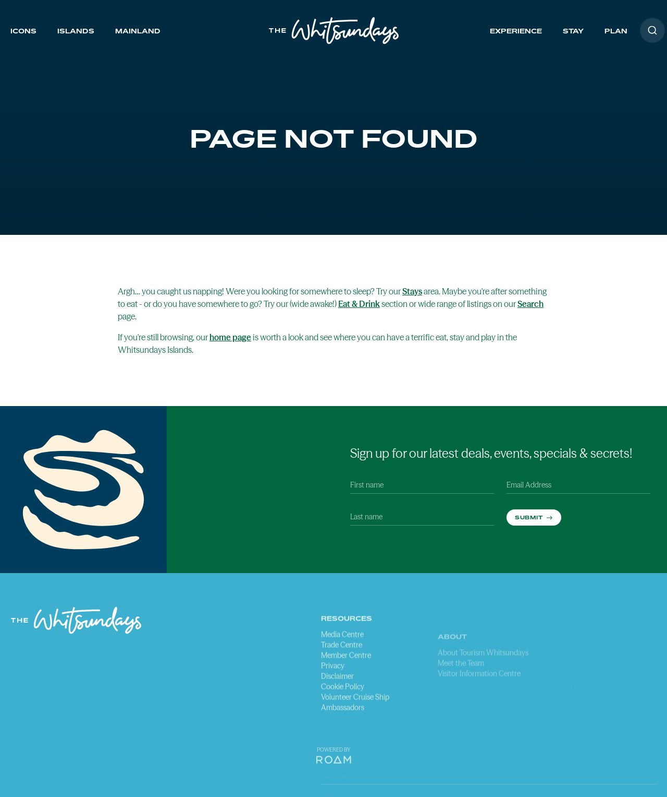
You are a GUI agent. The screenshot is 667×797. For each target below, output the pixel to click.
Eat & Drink (359, 304)
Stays (412, 291)
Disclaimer (337, 704)
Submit (530, 517)
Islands (75, 31)
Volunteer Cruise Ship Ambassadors (355, 730)
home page (230, 337)
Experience (516, 31)
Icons (23, 31)
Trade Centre (341, 672)
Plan (615, 31)
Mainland (137, 31)
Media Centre (342, 662)
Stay (573, 31)
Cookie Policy (342, 714)
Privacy (332, 693)
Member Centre (346, 683)
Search (530, 304)
